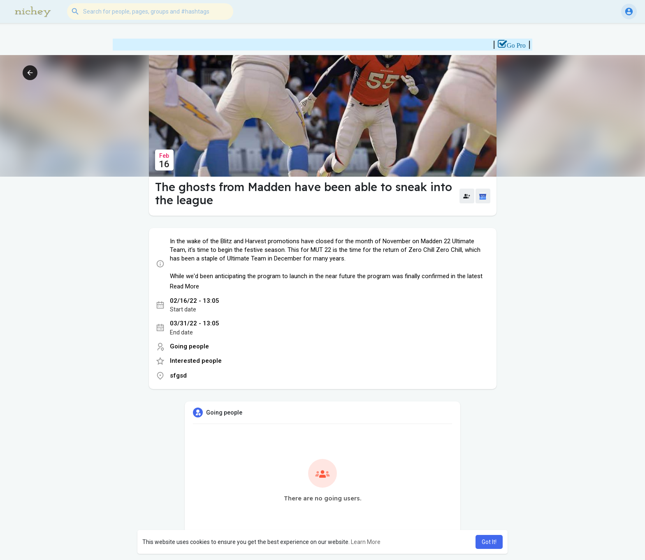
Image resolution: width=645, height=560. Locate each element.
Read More (184, 286)
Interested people (196, 360)
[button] (150, 11)
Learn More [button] (366, 542)
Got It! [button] (489, 542)
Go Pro (522, 45)
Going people (189, 346)
